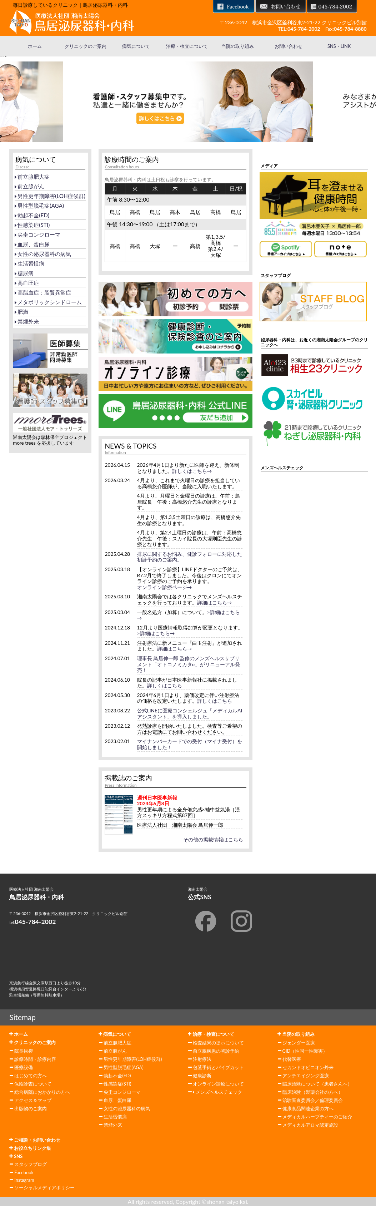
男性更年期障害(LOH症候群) (50, 196)
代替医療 (291, 1059)
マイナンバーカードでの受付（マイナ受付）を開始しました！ (189, 744)
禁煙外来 (27, 321)
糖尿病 (24, 273)
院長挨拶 (23, 1051)
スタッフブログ (30, 1164)
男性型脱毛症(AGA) (39, 205)
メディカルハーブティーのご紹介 (317, 1116)
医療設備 (23, 1067)
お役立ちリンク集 (30, 1148)
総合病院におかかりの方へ (42, 1092)
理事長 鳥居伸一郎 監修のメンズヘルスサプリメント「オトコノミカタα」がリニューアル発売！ (188, 664)
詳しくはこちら (164, 685)
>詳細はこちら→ (156, 633)
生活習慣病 (29, 263)
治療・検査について (187, 46)
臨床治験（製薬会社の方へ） (312, 1092)
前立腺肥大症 (32, 176)
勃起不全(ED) (32, 215)
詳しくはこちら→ (192, 471)
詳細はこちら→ (214, 602)
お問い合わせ (288, 46)
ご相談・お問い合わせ (34, 1140)
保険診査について (32, 1084)
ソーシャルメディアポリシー (44, 1187)
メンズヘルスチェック (217, 1092)
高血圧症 (27, 283)
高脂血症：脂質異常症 (43, 292)
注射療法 (202, 1059)
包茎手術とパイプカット (218, 1067)
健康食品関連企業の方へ (308, 1108)
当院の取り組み (237, 46)
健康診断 (202, 1075)
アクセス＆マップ (32, 1100)
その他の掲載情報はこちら (213, 839)
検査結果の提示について (218, 1043)
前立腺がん (29, 186)
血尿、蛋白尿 (32, 244)
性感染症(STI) (32, 225)
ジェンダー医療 (298, 1043)
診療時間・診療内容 (35, 1059)
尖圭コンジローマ (37, 234)
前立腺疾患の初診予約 (216, 1051)
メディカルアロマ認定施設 (310, 1125)
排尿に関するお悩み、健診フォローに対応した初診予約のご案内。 (189, 557)
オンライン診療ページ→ (164, 587)
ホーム (35, 46)
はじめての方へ (30, 1075)
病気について (136, 46)
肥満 (21, 311)
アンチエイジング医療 (305, 1075)
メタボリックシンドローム (48, 302)
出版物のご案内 (30, 1108)
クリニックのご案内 (85, 46)
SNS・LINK (339, 46)
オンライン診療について (218, 1084)
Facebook (24, 1172)
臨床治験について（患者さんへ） (317, 1084)
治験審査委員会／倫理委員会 (312, 1100)
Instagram (24, 1180)
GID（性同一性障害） (305, 1051)
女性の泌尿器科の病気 (43, 254)
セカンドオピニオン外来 (308, 1067)
